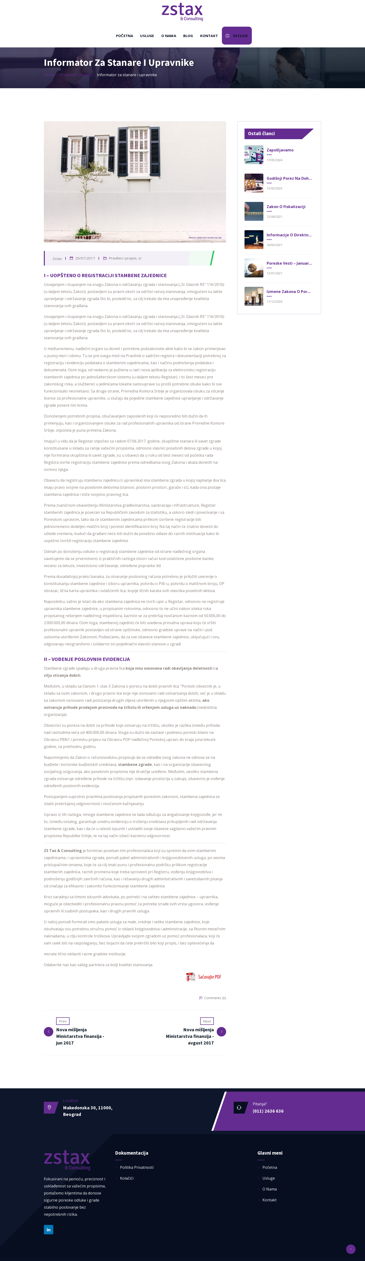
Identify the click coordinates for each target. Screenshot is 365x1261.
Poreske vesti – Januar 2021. (289, 263)
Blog (188, 35)
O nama (168, 35)
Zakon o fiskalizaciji (286, 206)
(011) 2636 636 (268, 1110)
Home (49, 74)
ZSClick (237, 35)
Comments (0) (215, 998)
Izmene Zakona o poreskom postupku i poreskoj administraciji (289, 291)
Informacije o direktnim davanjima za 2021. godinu (289, 235)
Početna (124, 35)
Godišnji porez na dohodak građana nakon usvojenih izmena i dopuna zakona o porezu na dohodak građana (289, 178)
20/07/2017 (85, 258)
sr (140, 258)
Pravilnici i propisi (75, 74)
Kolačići (126, 1177)
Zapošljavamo (280, 150)
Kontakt (209, 35)
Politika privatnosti (136, 1166)
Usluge (147, 35)
